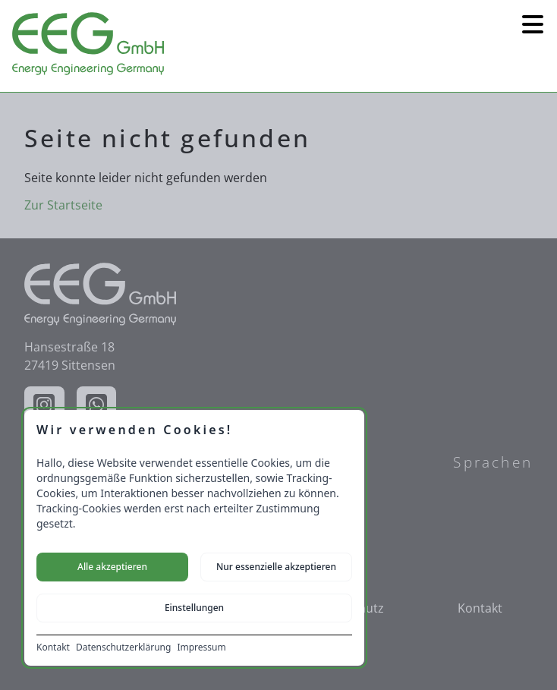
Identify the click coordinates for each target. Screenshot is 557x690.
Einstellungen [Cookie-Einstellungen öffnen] (194, 607)
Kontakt (53, 647)
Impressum (201, 647)
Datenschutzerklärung (123, 647)
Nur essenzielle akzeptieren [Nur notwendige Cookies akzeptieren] (276, 566)
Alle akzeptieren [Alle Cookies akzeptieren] (112, 566)
